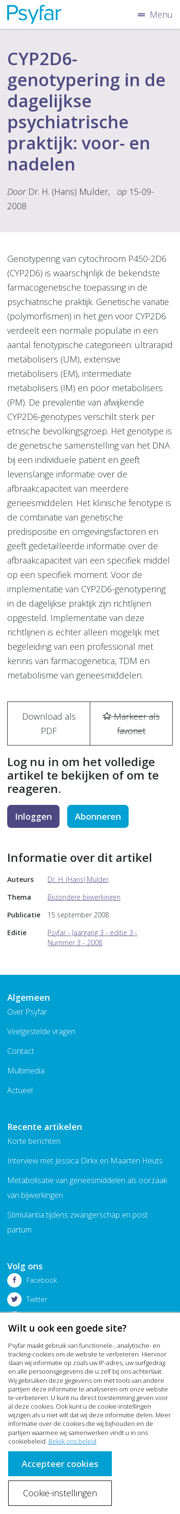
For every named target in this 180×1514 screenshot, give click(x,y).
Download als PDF (49, 723)
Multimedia (26, 1070)
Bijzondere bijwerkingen (84, 897)
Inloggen (33, 816)
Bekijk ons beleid (72, 1441)
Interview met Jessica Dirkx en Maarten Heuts (85, 1160)
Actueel (20, 1090)
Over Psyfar (27, 1011)
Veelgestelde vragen (41, 1031)
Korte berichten (33, 1141)
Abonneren (98, 816)
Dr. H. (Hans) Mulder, (69, 191)
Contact (20, 1051)
